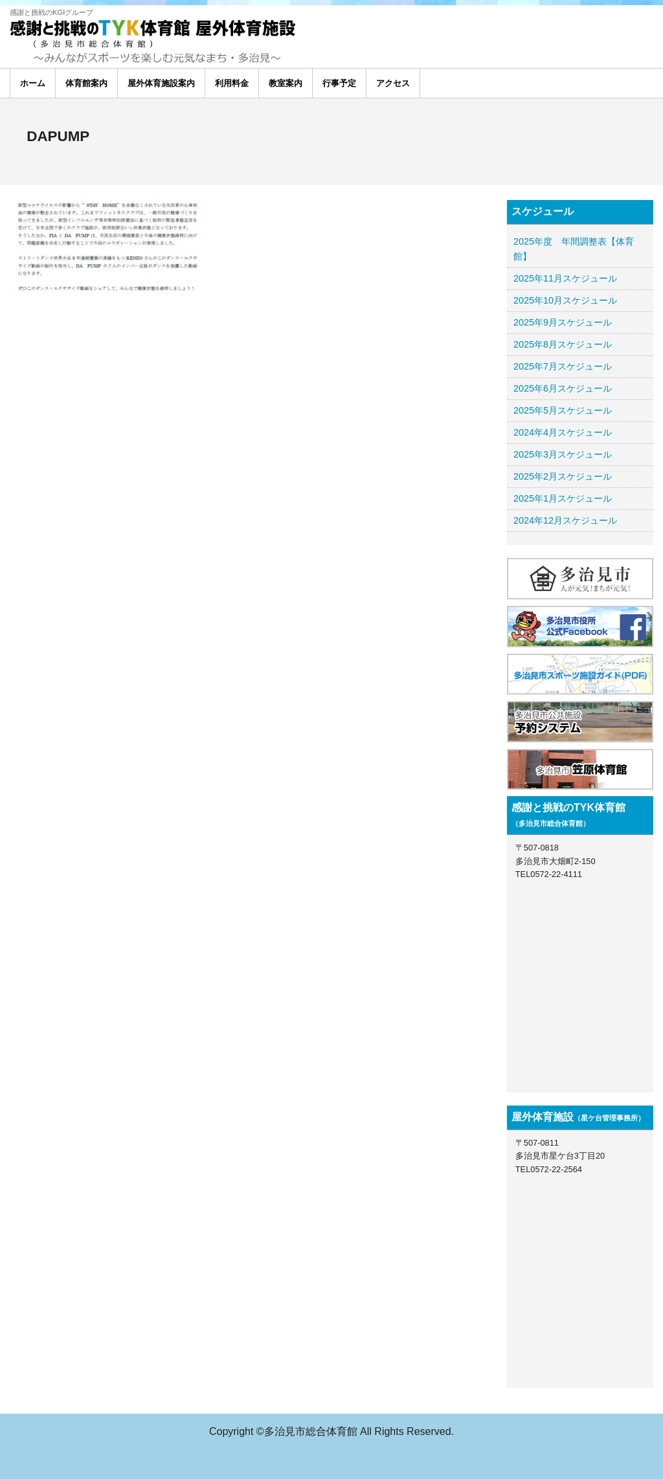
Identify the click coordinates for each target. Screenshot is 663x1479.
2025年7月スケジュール (562, 366)
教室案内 (285, 83)
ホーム (32, 83)
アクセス (393, 83)
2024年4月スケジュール (562, 432)
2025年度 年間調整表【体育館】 (573, 248)
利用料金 (232, 83)
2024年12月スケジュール (565, 520)
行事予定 (339, 83)
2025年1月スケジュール (562, 498)
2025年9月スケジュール (562, 322)
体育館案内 (86, 83)
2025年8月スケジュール (562, 344)
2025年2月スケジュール (562, 476)
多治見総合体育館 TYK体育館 (107, 34)
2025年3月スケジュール (562, 454)
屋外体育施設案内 (161, 83)
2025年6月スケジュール (562, 388)
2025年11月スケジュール (565, 278)
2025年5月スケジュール (562, 410)
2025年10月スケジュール (565, 300)
